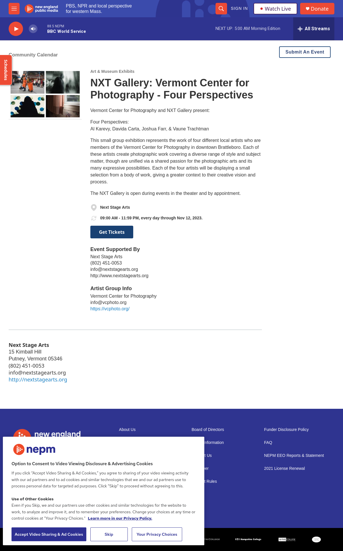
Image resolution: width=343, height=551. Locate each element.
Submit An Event (304, 52)
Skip (109, 534)
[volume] (33, 28)
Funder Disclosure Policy (286, 430)
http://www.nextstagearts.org (119, 275)
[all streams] (313, 28)
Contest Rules (204, 481)
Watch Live (275, 8)
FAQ (268, 442)
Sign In (239, 8)
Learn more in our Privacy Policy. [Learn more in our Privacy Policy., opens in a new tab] (120, 518)
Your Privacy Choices (156, 534)
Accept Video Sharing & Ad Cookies (49, 534)
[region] (103, 491)
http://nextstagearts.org (38, 379)
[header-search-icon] (221, 8)
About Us (127, 430)
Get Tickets (112, 232)
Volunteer (200, 468)
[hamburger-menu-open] (14, 8)
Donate (320, 9)
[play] (15, 29)
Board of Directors (208, 430)
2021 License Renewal (284, 468)
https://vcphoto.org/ (109, 308)
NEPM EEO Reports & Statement (294, 455)
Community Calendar (33, 55)
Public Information (208, 442)
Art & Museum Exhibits (112, 71)
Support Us (202, 455)
